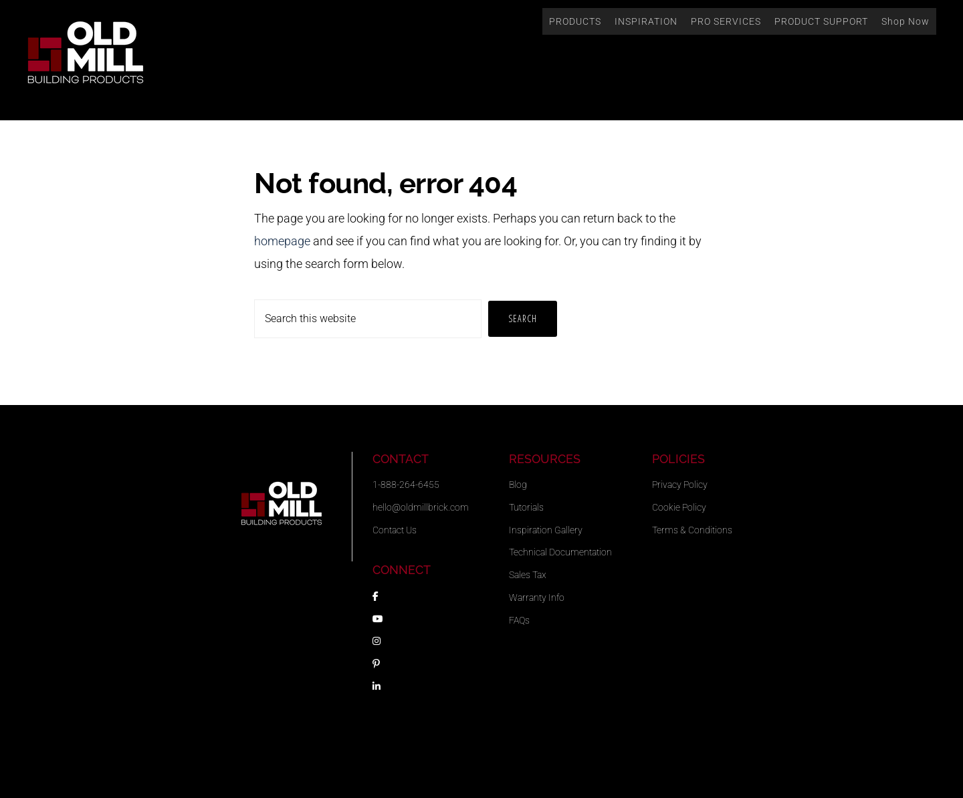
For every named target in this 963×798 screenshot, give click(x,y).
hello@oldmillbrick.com (420, 507)
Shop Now (905, 21)
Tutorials (526, 507)
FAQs (519, 620)
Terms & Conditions (692, 530)
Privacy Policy (680, 484)
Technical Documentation (560, 552)
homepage (282, 241)
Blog (518, 484)
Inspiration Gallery (545, 530)
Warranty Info (536, 597)
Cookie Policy (679, 507)
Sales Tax (527, 574)
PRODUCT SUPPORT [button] (821, 21)
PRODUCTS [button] (575, 21)
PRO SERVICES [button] (726, 21)
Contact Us (394, 530)
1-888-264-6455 (405, 484)
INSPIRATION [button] (646, 21)
